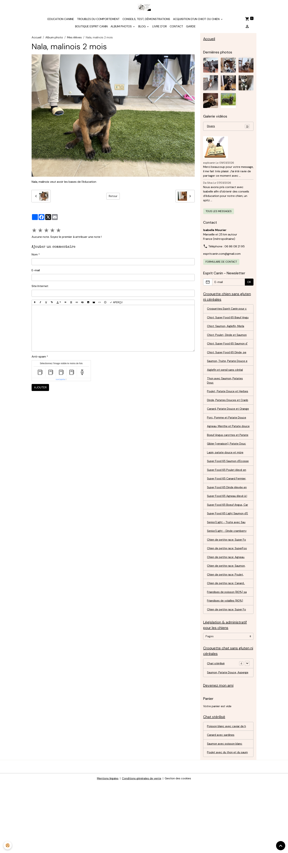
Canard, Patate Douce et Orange (224, 435)
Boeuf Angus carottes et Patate (223, 471)
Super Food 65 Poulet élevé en (227, 514)
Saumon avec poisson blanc (225, 808)
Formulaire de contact (221, 264)
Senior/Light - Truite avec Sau (227, 577)
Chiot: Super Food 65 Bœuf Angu (225, 323)
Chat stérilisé (216, 722)
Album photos (121, 28)
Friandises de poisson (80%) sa (228, 649)
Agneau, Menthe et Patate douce (224, 458)
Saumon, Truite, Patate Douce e (228, 375)
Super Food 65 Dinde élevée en (228, 532)
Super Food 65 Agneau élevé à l (228, 541)
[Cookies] (8, 845)
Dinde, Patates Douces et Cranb (224, 422)
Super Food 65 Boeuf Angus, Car (226, 552)
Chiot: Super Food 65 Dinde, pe (228, 366)
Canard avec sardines (221, 799)
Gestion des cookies (179, 848)
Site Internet (40, 288)
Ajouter (40, 390)
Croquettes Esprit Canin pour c (228, 312)
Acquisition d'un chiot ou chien (196, 21)
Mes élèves (74, 40)
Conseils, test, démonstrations (146, 21)
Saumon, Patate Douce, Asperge (222, 733)
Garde (191, 28)
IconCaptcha (60, 382)
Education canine (61, 21)
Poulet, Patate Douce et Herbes (223, 409)
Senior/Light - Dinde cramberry (228, 586)
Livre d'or (159, 28)
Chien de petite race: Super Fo (227, 595)
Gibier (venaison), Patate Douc (227, 482)
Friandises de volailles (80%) (225, 658)
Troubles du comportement (98, 21)
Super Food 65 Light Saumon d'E (226, 565)
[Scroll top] (280, 845)
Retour (113, 198)
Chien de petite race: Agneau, (227, 613)
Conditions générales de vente (141, 848)
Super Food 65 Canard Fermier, (228, 523)
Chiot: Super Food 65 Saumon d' (227, 355)
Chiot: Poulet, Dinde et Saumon (228, 344)
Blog (142, 28)
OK (249, 285)
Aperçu (116, 304)
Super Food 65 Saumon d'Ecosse (223, 503)
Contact (176, 28)
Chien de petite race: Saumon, (227, 622)
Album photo (54, 40)
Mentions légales (106, 848)
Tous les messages (219, 214)
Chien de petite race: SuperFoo (228, 604)
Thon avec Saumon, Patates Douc (226, 395)
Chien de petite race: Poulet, (226, 631)
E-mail (36, 272)
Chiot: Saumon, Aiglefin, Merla (226, 335)
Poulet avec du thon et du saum (224, 819)
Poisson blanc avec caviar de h (227, 790)
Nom (35, 257)
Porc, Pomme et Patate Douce (227, 447)
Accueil (36, 40)
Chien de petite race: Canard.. (227, 640)
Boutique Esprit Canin (91, 28)
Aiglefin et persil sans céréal (225, 384)
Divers (228, 129)
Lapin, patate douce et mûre (226, 491)
